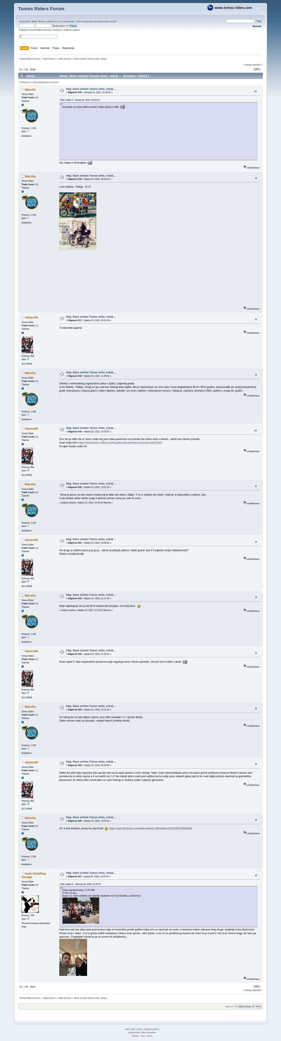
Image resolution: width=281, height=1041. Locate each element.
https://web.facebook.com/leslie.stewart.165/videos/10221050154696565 (150, 828)
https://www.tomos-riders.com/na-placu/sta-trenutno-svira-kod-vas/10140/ (120, 442)
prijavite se (51, 21)
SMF (127, 1029)
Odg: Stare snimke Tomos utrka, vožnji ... (91, 89)
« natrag (247, 64)
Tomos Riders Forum (41, 8)
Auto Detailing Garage (34, 875)
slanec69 (31, 317)
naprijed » (257, 64)
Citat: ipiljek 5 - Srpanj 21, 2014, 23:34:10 (79, 100)
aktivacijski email (106, 21)
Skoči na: (229, 1006)
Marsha (30, 89)
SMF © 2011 (136, 1029)
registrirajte (69, 21)
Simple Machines (151, 1029)
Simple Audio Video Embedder (142, 1032)
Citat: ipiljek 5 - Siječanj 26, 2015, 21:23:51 (80, 884)
